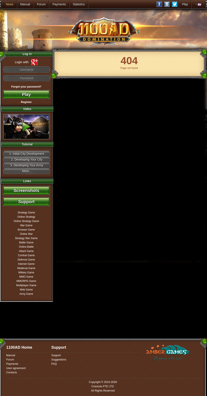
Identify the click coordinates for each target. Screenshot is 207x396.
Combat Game (26, 255)
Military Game (26, 272)
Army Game (26, 293)
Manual (25, 4)
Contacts (11, 372)
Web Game (26, 289)
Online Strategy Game (26, 221)
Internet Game (26, 263)
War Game (26, 225)
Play (185, 4)
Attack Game (26, 251)
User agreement (16, 368)
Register (26, 102)
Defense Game (26, 259)
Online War (26, 233)
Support (26, 201)
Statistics (79, 4)
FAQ (54, 363)
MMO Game (26, 276)
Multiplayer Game (26, 285)
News (9, 4)
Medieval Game (26, 268)
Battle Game (26, 242)
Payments (59, 4)
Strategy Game (26, 212)
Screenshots (26, 190)
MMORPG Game (26, 281)
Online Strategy (26, 216)
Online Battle (26, 246)
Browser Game (26, 229)
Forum (41, 4)
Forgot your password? (26, 86)
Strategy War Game (26, 238)
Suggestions (58, 359)
